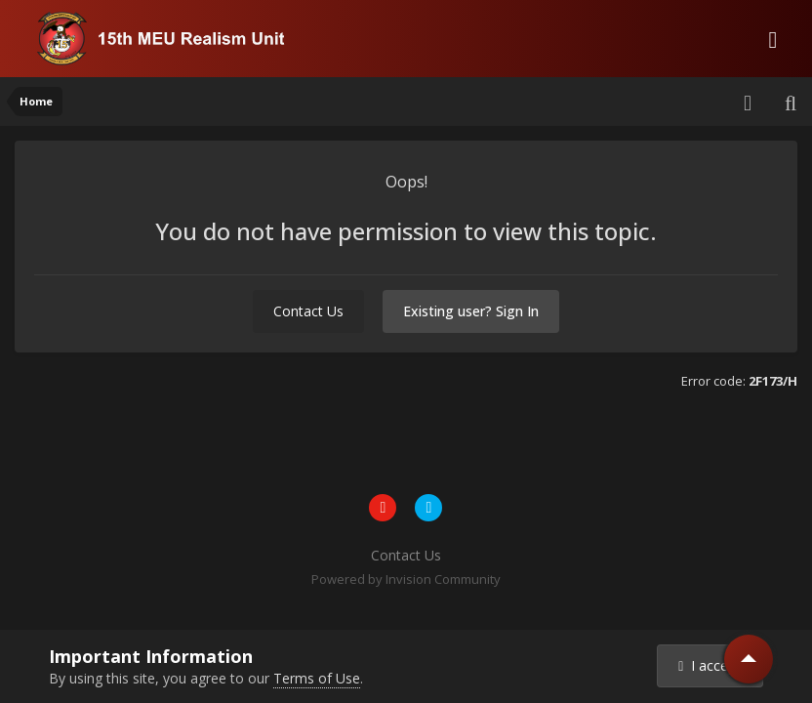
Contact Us (308, 311)
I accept (709, 665)
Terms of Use (316, 678)
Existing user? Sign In (471, 311)
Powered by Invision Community (406, 579)
